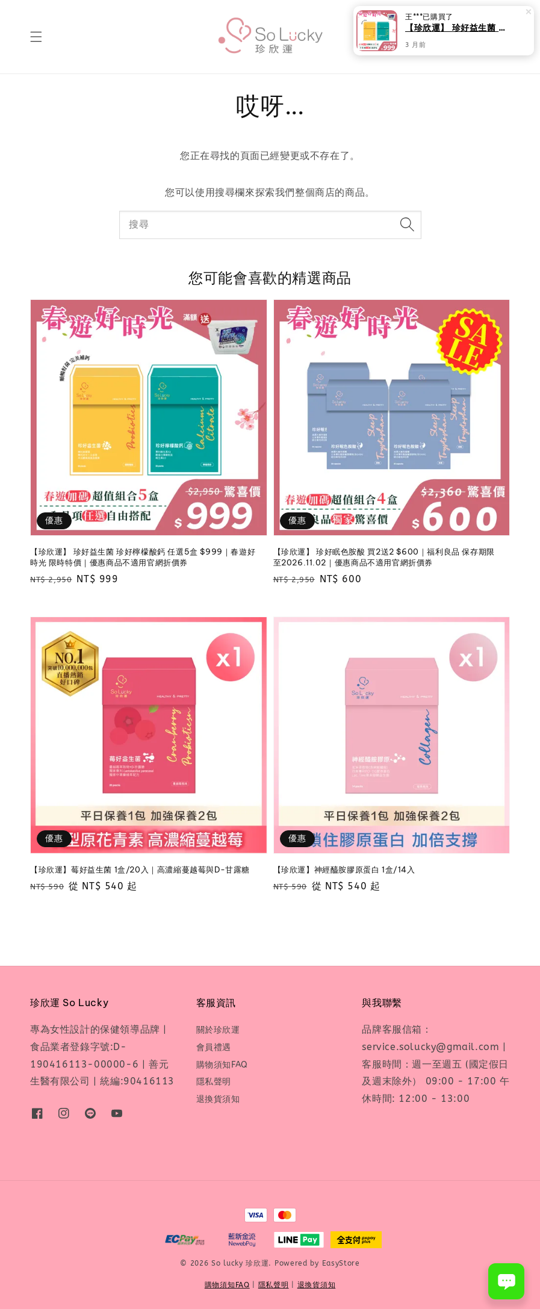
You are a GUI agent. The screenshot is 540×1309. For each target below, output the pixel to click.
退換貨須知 (218, 1099)
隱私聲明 (213, 1082)
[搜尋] (407, 224)
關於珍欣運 (218, 1030)
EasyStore (341, 1263)
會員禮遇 (213, 1047)
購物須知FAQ (222, 1065)
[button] (36, 36)
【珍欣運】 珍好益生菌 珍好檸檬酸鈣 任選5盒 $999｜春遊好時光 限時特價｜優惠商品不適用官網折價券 (458, 27)
